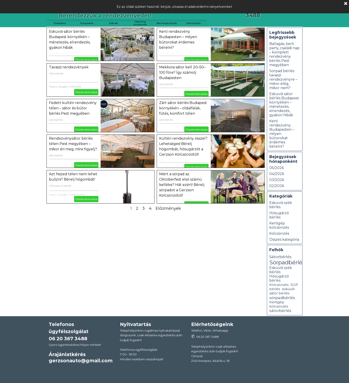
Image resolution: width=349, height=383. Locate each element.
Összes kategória (284, 239)
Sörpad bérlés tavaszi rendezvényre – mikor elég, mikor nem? (283, 79)
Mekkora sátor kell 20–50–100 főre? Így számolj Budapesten (182, 72)
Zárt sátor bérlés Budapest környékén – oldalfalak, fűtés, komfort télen (183, 108)
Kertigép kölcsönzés (279, 225)
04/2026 (276, 174)
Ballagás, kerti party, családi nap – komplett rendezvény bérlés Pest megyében (284, 54)
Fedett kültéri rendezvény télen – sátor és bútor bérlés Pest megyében (73, 108)
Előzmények (168, 208)
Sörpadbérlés (287, 262)
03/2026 (276, 180)
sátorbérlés (166, 84)
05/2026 (276, 168)
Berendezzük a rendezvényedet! (105, 15)
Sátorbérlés (56, 73)
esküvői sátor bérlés (281, 291)
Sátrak (113, 23)
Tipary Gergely (58, 86)
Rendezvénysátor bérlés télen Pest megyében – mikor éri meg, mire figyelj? (73, 143)
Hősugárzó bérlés (60, 185)
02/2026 (276, 186)
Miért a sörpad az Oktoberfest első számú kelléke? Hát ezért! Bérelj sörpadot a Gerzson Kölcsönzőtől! (181, 185)
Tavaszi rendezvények (69, 67)
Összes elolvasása (86, 60)
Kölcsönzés (279, 233)
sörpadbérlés (282, 297)
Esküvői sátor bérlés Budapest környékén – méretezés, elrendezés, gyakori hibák (284, 104)
